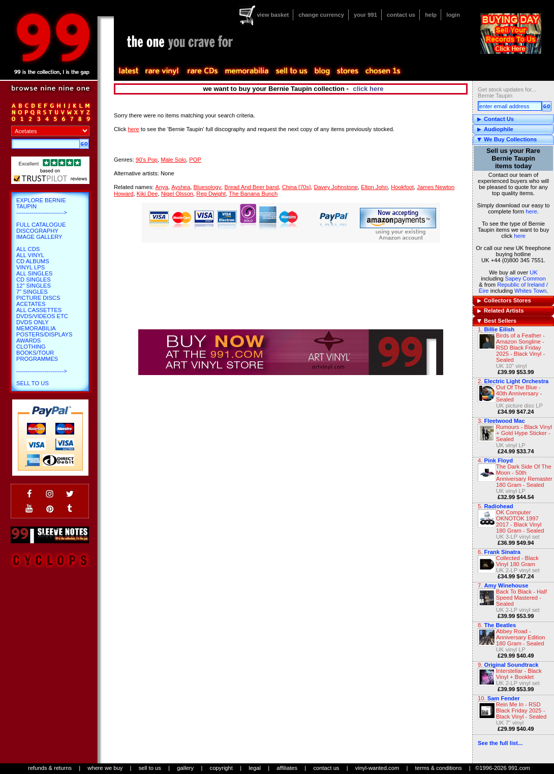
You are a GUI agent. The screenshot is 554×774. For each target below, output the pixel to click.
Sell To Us (32, 383)
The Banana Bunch (253, 194)
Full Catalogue (41, 225)
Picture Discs (38, 298)
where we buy (104, 768)
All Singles (34, 273)
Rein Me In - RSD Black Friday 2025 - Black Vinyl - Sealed (521, 710)
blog (322, 71)
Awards (28, 340)
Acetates (30, 304)
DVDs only (32, 322)
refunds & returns (50, 768)
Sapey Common (525, 278)
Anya (161, 187)
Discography (37, 231)
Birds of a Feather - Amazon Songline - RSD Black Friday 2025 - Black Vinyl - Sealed (520, 347)
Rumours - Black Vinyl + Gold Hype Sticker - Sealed (524, 433)
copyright (221, 768)
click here (368, 88)
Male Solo (173, 160)
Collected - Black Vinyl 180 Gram (517, 561)
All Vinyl (30, 255)
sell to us (150, 768)
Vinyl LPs (30, 267)
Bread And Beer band (251, 187)
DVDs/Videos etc (42, 316)
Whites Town (530, 291)
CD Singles (33, 279)
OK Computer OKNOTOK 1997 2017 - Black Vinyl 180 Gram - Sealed (520, 521)
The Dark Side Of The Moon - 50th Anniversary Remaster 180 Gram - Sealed (524, 475)
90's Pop (147, 160)
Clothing (31, 347)
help (431, 15)
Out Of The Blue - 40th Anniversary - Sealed (519, 393)
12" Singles (33, 286)
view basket (273, 15)
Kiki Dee (147, 194)
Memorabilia (36, 328)
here (531, 211)
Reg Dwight (211, 194)
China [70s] (296, 187)
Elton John (374, 187)
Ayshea (180, 187)
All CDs (28, 249)
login (453, 15)
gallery (185, 768)
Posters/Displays (44, 334)
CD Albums (32, 261)
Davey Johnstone (336, 187)
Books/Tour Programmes (37, 356)
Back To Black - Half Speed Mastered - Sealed (521, 598)
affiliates (286, 768)
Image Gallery (39, 237)
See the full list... (500, 743)
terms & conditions (438, 768)
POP (195, 160)
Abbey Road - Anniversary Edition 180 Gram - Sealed (520, 637)
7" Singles (32, 292)
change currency (321, 15)
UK (534, 272)
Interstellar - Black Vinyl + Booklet (519, 674)
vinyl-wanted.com (377, 768)
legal (255, 768)
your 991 (365, 15)
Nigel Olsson (177, 194)
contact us (401, 15)
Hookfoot (402, 187)
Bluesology (208, 187)
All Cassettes (38, 310)
